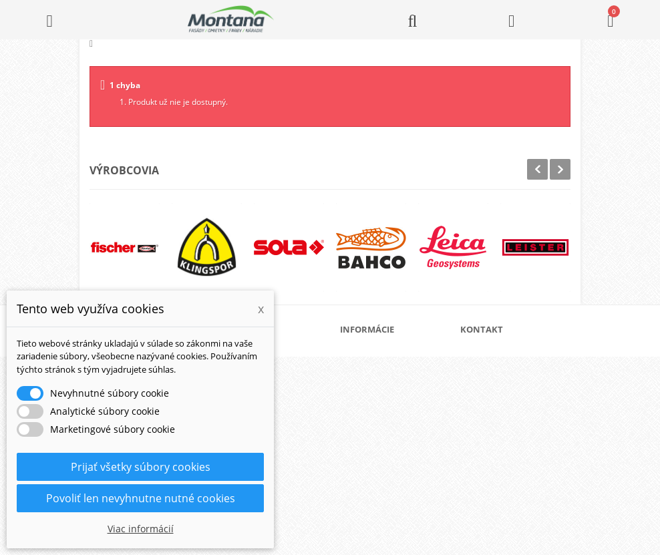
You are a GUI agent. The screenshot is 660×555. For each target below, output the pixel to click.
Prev (537, 169)
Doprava (373, 396)
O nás (367, 353)
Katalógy (373, 375)
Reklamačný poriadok (396, 439)
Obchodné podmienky (397, 417)
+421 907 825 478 (510, 445)
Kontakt (371, 460)
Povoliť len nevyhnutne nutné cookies (140, 498)
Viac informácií (141, 528)
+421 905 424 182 (510, 427)
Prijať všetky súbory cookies (140, 466)
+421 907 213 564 (510, 464)
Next (560, 169)
